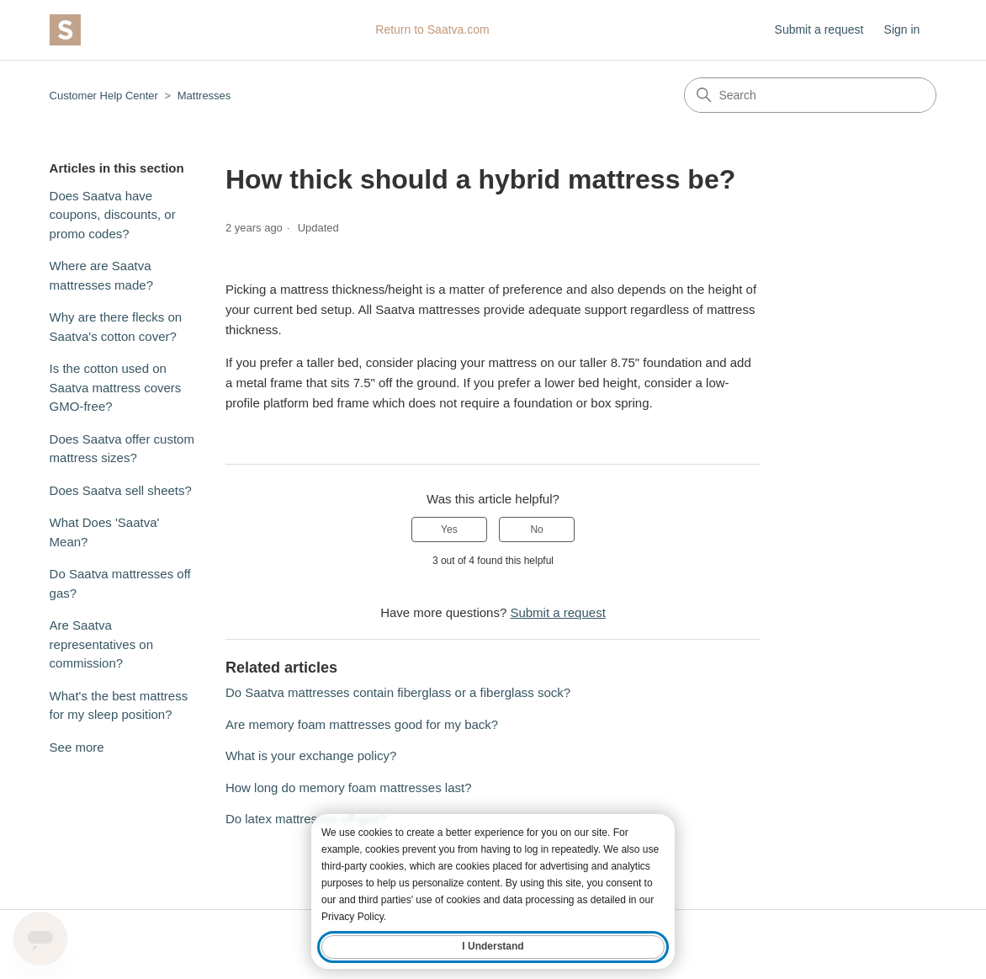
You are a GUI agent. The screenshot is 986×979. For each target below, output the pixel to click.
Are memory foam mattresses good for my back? (361, 724)
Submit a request (819, 29)
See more (77, 747)
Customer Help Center (104, 95)
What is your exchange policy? (310, 755)
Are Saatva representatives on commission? (101, 644)
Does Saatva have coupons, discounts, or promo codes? (113, 215)
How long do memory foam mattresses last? (348, 787)
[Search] (810, 95)
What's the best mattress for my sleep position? (119, 705)
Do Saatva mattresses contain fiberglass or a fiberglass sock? (397, 692)
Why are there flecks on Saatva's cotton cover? (116, 326)
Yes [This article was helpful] (449, 529)
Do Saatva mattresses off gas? (120, 583)
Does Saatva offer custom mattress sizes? (122, 449)
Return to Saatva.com (432, 29)
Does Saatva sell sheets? (121, 490)
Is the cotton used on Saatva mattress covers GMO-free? (116, 387)
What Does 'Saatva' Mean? (105, 532)
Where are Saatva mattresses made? (101, 275)
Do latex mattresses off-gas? (305, 818)
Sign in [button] (902, 29)
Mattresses (204, 95)
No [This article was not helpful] (536, 529)
